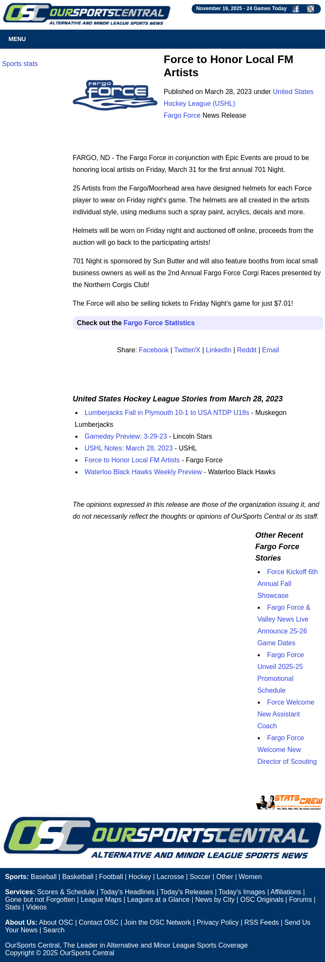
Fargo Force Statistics (159, 322)
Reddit (246, 350)
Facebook (153, 350)
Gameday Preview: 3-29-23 (126, 436)
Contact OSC (98, 922)
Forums (300, 899)
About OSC (56, 922)
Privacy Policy (218, 922)
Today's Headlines (127, 892)
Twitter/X (187, 350)
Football (111, 876)
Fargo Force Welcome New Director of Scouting (287, 749)
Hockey (140, 876)
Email (270, 350)
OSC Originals (262, 899)
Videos (36, 907)
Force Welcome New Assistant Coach (285, 714)
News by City (214, 899)
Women (250, 876)
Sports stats (20, 63)
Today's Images (241, 892)
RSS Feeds (261, 922)
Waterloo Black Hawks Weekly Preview (143, 471)
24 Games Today (267, 8)
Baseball (43, 876)
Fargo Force (182, 115)
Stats (12, 907)
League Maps (101, 899)
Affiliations (285, 892)
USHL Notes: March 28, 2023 (129, 448)
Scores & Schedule (66, 892)
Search (54, 930)
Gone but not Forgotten (40, 899)
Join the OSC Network (157, 922)
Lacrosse (170, 876)
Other (224, 876)
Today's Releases (186, 892)
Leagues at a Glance (158, 899)
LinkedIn (219, 350)
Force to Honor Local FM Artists (132, 460)
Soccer (200, 876)
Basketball (78, 876)
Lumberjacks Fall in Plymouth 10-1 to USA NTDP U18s (167, 412)
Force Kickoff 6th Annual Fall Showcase (287, 583)
